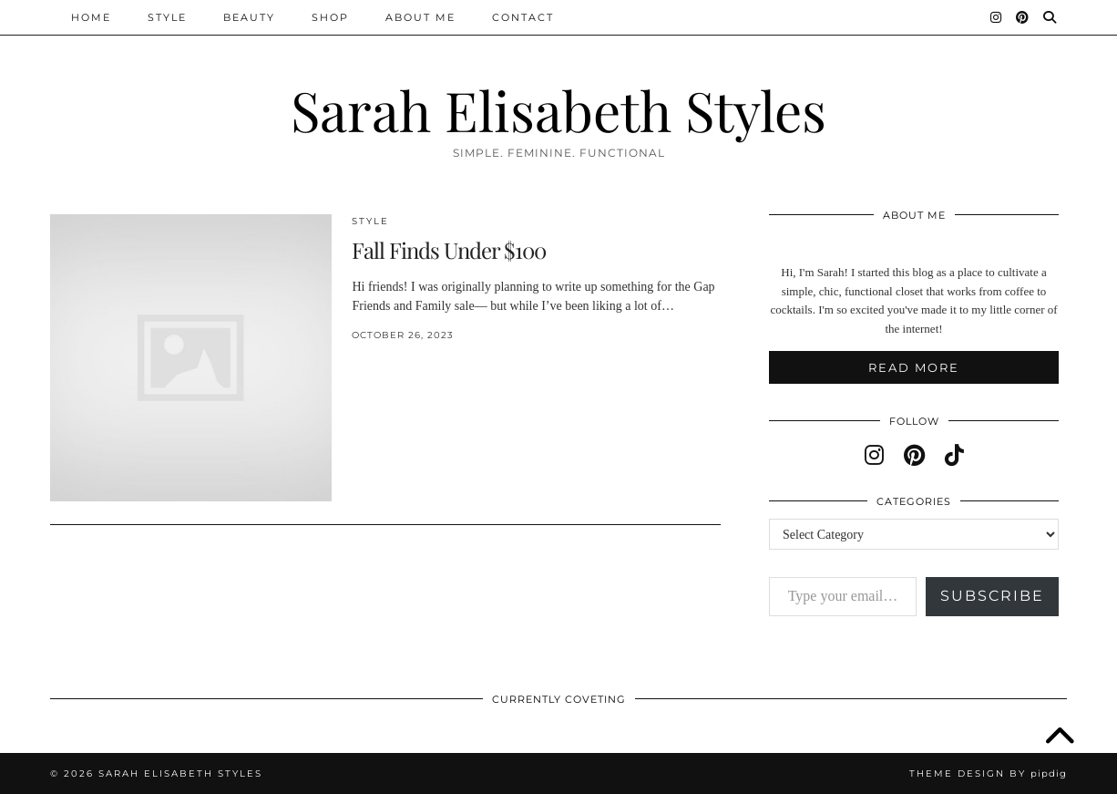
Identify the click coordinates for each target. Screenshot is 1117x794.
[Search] (1050, 17)
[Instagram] (996, 17)
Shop (330, 17)
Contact (523, 17)
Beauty (249, 17)
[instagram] (874, 456)
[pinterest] (914, 456)
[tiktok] (954, 456)
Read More (913, 367)
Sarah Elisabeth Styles (558, 109)
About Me (420, 17)
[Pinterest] (1023, 17)
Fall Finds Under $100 (449, 249)
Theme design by (988, 773)
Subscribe (992, 595)
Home (91, 17)
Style (167, 17)
